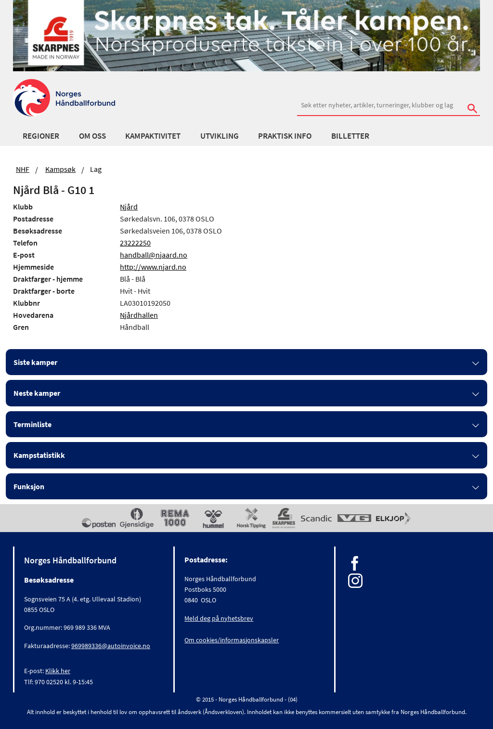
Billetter (350, 135)
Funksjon (28, 486)
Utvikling (219, 135)
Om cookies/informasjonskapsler (231, 640)
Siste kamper (35, 362)
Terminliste (32, 424)
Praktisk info (284, 135)
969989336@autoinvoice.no (110, 645)
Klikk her (57, 670)
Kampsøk (60, 169)
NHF (22, 169)
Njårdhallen (139, 315)
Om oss (92, 135)
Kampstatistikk (39, 455)
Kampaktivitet (153, 135)
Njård (129, 206)
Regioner (41, 135)
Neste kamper (36, 393)
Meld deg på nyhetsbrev (218, 618)
